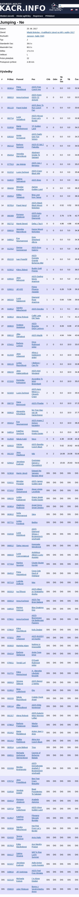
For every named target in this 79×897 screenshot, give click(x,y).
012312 (10, 249)
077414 (10, 564)
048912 (10, 240)
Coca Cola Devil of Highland (36, 573)
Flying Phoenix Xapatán (35, 289)
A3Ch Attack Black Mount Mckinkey (37, 205)
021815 (10, 393)
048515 (10, 609)
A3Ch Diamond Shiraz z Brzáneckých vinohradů (37, 534)
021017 (10, 864)
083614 (10, 88)
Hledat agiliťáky (23, 16)
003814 (10, 506)
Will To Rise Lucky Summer (37, 854)
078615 (10, 630)
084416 (10, 188)
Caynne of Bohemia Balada (36, 755)
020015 (10, 446)
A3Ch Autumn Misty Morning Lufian (38, 715)
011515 (10, 355)
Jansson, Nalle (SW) (35, 36)
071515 (10, 381)
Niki (33, 454)
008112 (10, 335)
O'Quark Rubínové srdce (36, 662)
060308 (10, 216)
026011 (10, 289)
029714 (10, 809)
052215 (10, 259)
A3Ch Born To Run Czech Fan (38, 107)
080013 (10, 97)
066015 (10, 555)
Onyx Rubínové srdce (36, 344)
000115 (10, 364)
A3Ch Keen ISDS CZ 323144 (37, 97)
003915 (10, 646)
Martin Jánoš (21, 473)
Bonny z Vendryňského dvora (38, 889)
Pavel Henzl (21, 205)
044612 (10, 309)
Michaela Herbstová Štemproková (22, 755)
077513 (10, 164)
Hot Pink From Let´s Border (36, 828)
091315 (10, 454)
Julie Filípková (22, 889)
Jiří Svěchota (21, 872)
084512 (10, 573)
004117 (10, 855)
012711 (10, 673)
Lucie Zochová (22, 172)
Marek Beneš (22, 224)
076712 (10, 781)
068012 (10, 545)
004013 (10, 801)
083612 (10, 514)
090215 (10, 372)
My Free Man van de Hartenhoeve (37, 412)
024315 (10, 837)
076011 (10, 663)
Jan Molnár (21, 164)
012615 (10, 439)
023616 (10, 473)
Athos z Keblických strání (36, 355)
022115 (10, 880)
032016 (10, 534)
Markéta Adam (22, 646)
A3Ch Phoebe (38, 403)
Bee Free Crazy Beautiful (36, 781)
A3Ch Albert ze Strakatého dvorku (37, 591)
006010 (10, 230)
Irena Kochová (22, 97)
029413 (10, 463)
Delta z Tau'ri (37, 224)
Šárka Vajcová (22, 545)
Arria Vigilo (36, 837)
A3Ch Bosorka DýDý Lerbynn (38, 326)
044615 (10, 180)
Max (33, 582)
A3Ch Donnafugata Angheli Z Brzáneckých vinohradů (37, 768)
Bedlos (35, 522)
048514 (10, 432)
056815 (10, 889)
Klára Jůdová (22, 270)
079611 (10, 619)
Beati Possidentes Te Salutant (37, 791)
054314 (10, 155)
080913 (10, 682)
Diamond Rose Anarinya (35, 299)
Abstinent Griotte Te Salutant (36, 155)
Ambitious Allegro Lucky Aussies (37, 554)
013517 (10, 818)
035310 (10, 137)
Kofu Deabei (37, 630)
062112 (10, 146)
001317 (10, 715)
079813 (10, 725)
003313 (10, 591)
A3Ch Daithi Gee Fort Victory (37, 136)
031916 (10, 768)
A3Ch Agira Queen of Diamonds (36, 215)
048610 (10, 872)
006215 (10, 498)
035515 (10, 279)
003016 (10, 828)
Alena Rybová (22, 317)
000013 (10, 601)
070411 (10, 344)
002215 (10, 698)
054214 (10, 653)
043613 (10, 317)
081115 (10, 108)
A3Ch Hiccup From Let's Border (37, 118)
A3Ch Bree (36, 180)
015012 (10, 270)
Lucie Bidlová (22, 747)
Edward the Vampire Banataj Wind (37, 473)
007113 (10, 582)
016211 (10, 482)
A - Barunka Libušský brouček (37, 673)
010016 (10, 127)
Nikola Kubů (21, 439)
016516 (10, 792)
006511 (10, 755)
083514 (10, 747)
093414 (10, 423)
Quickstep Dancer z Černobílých (37, 462)
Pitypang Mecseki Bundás (35, 817)
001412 (10, 741)
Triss (34, 747)
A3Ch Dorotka (38, 309)
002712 (10, 224)
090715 (10, 403)
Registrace (38, 16)
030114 (10, 706)
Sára (34, 514)
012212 (10, 172)
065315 (10, 300)
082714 (10, 118)
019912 (10, 690)
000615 (10, 413)
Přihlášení (49, 16)
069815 (10, 326)
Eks (33, 690)
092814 (10, 196)
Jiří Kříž (19, 289)
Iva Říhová (20, 591)
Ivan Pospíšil (21, 259)
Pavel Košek (21, 108)
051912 (10, 733)
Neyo (34, 439)
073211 (10, 638)
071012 (10, 490)
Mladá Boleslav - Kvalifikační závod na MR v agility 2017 (51, 32)
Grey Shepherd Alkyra (36, 239)
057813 (10, 845)
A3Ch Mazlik (37, 335)
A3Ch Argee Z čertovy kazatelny (38, 423)
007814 (10, 205)
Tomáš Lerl (21, 663)
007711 (10, 522)
